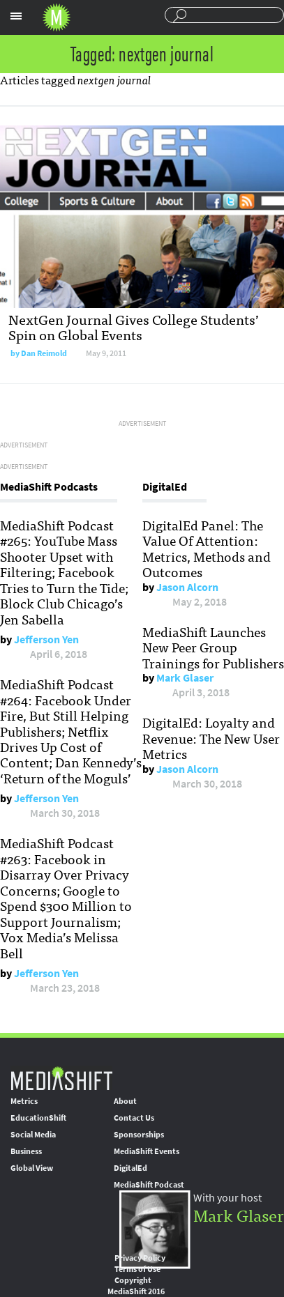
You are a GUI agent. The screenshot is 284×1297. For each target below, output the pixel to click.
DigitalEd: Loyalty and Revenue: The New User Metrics (211, 738)
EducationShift (38, 1117)
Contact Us (134, 1117)
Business (26, 1151)
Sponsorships (139, 1134)
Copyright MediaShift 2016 (136, 1286)
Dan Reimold (44, 353)
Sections (16, 16)
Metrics (24, 1101)
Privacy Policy (139, 1258)
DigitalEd (130, 1168)
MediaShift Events (146, 1151)
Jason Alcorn (187, 587)
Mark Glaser (185, 677)
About (125, 1101)
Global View (31, 1168)
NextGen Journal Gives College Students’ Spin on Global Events (133, 326)
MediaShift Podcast (149, 1184)
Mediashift (56, 17)
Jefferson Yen (46, 639)
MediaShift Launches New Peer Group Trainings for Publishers (213, 647)
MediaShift (61, 1078)
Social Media (33, 1134)
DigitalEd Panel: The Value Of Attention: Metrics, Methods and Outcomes (206, 548)
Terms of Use (137, 1269)
